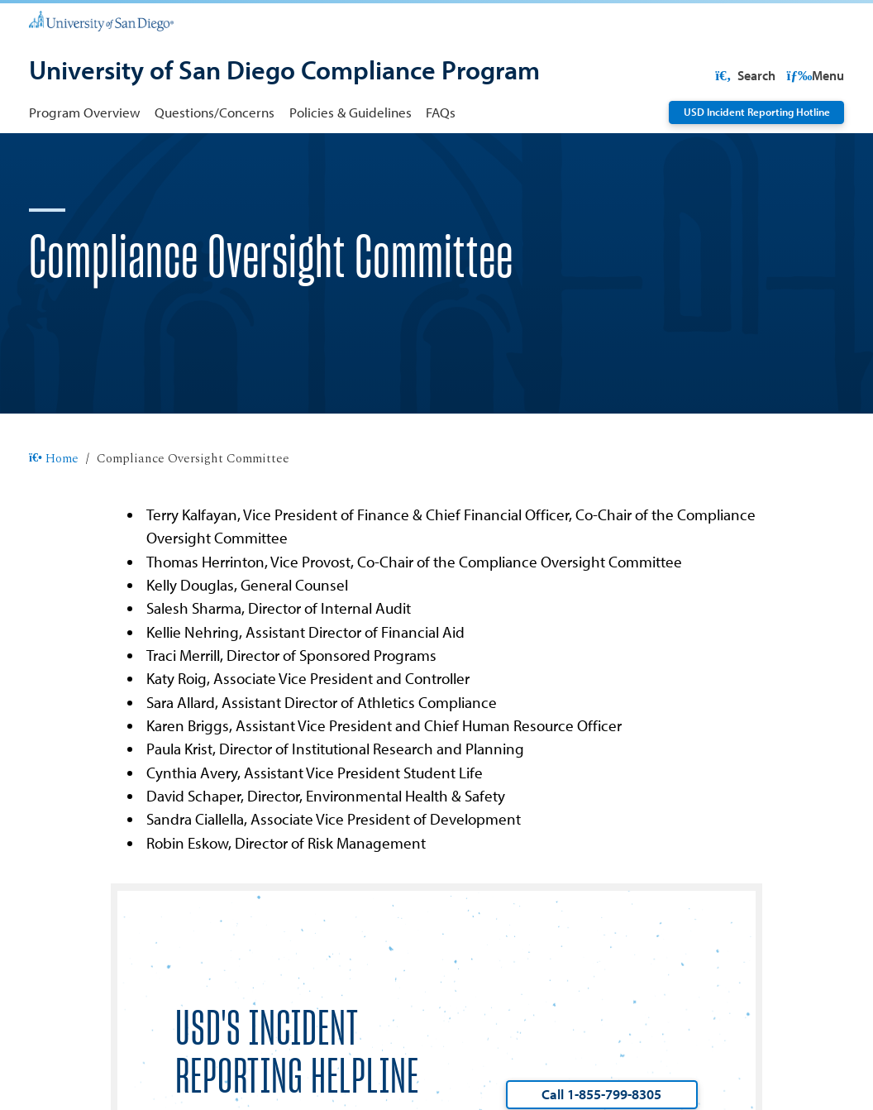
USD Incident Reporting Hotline (757, 111)
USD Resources (715, 75)
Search (812, 75)
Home (54, 511)
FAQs (441, 112)
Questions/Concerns (214, 112)
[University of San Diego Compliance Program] (284, 71)
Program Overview (85, 112)
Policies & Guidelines (350, 112)
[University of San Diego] (101, 19)
